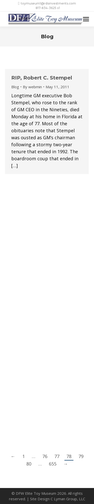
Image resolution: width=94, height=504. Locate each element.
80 (28, 464)
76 (44, 456)
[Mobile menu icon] (86, 19)
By (32, 86)
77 (56, 456)
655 (52, 464)
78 (68, 456)
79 (80, 456)
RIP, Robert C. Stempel (41, 78)
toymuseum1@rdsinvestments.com (47, 3)
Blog (15, 86)
